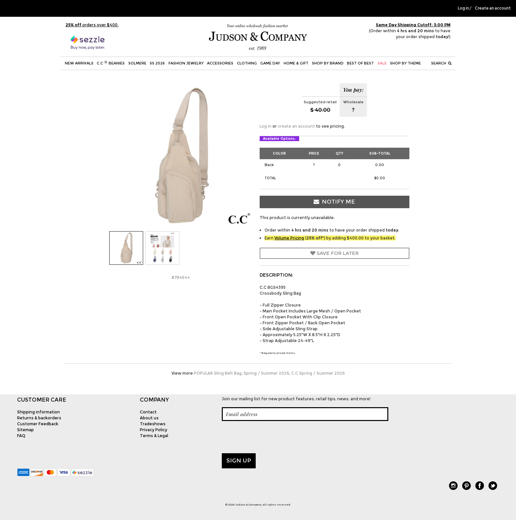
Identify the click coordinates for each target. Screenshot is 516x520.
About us (149, 417)
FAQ (21, 435)
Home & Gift (296, 63)
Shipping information (38, 411)
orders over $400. (91, 24)
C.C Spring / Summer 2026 (318, 373)
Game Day (270, 63)
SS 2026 (157, 63)
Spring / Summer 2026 (266, 373)
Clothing (247, 63)
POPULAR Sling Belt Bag (218, 373)
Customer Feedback (37, 423)
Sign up (238, 460)
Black (269, 165)
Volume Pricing (289, 237)
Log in (463, 8)
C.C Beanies (111, 62)
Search (441, 63)
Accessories (220, 63)
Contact (148, 411)
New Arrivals (79, 63)
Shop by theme (405, 63)
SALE (382, 63)
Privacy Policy (153, 429)
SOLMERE (137, 63)
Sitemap (25, 429)
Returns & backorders (39, 417)
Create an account (493, 8)
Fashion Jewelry (186, 63)
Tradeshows (153, 423)
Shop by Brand (328, 63)
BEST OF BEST (360, 63)
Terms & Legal (154, 435)
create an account (296, 126)
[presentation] (272, 437)
